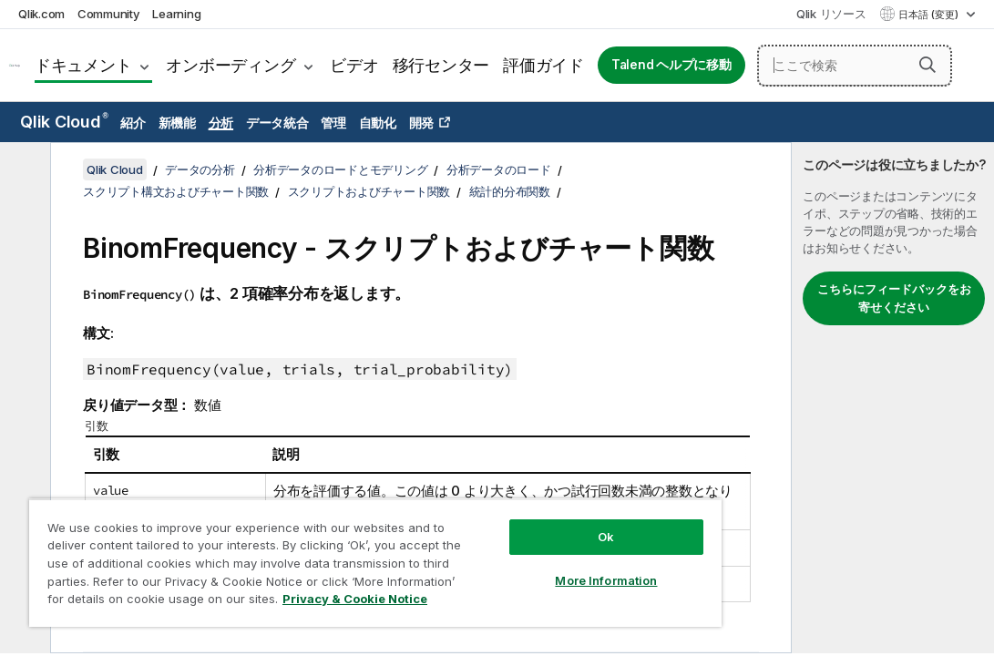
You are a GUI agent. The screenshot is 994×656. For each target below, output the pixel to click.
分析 (221, 122)
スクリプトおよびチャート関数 (369, 191)
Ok (508, 504)
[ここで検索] (854, 65)
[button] (927, 65)
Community (108, 13)
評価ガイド (543, 65)
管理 (333, 122)
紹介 (133, 122)
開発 (422, 122)
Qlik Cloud (64, 121)
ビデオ (354, 65)
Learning (176, 13)
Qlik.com (41, 13)
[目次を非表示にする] (22, 170)
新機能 (177, 122)
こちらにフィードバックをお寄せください (894, 298)
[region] (317, 546)
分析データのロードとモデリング (340, 169)
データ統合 (277, 122)
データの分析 (200, 169)
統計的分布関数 (509, 191)
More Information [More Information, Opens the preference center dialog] (508, 548)
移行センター (441, 65)
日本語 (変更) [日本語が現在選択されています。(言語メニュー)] (929, 14)
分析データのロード (498, 169)
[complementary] (893, 397)
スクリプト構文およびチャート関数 (176, 191)
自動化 (377, 122)
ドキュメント (83, 65)
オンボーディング (230, 65)
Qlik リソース (831, 13)
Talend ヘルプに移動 (671, 64)
